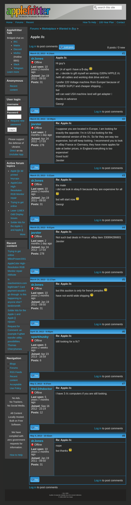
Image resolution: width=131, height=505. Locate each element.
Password (13, 112)
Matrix (17, 45)
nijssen (11, 321)
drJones (37, 58)
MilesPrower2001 (17, 259)
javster (36, 124)
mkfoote (12, 274)
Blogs (13, 363)
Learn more (13, 72)
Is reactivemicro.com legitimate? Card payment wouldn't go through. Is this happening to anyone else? (17, 290)
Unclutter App (16, 154)
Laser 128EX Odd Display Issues (17, 214)
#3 (123, 175)
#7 (123, 383)
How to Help (16, 455)
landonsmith (14, 305)
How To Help (89, 22)
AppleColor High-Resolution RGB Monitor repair (17, 190)
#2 (123, 119)
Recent (30, 22)
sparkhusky (40, 336)
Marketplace (49, 28)
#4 (123, 227)
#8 (123, 435)
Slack (16, 64)
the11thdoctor (41, 389)
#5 (123, 279)
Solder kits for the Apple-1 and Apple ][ (18, 226)
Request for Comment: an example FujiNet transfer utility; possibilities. (16, 334)
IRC (16, 41)
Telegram (18, 68)
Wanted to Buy (67, 28)
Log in (32, 46)
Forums (19, 22)
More (22, 234)
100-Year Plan (106, 22)
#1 (123, 53)
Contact (121, 22)
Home (9, 22)
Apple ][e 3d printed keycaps (17, 175)
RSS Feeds (16, 372)
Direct (13, 150)
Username (13, 104)
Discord (18, 49)
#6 (123, 331)
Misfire (17, 53)
